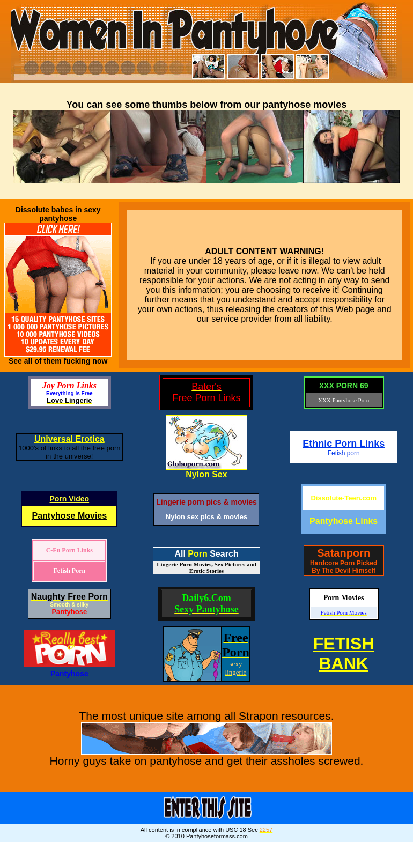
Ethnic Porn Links (344, 443)
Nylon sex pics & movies (206, 517)
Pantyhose (69, 673)
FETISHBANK (343, 653)
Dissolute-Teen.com (344, 498)
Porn (197, 553)
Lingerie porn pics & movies (206, 502)
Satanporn (343, 553)
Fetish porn (344, 453)
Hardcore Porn (332, 563)
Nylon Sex (206, 474)
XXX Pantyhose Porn (343, 400)
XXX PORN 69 (343, 385)
